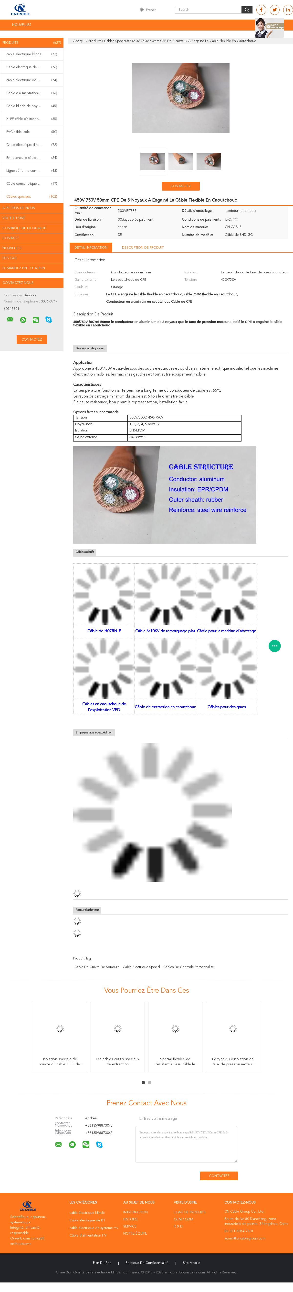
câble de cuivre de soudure (96, 967)
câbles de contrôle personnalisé (188, 967)
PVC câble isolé (31, 131)
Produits (31, 43)
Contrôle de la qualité (24, 228)
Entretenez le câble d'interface (31, 157)
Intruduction (135, 1212)
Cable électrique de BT (31, 67)
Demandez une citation (23, 268)
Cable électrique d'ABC (31, 144)
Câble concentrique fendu (31, 183)
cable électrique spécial (141, 967)
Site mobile (191, 1263)
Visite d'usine (13, 218)
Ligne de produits (190, 1212)
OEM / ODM (183, 1219)
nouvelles (11, 248)
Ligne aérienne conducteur (31, 170)
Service (129, 1226)
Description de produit (143, 247)
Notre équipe (135, 1233)
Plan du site (102, 1263)
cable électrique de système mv (31, 80)
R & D (178, 1226)
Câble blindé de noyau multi (31, 106)
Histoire (130, 1219)
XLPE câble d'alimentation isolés (31, 119)
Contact (10, 238)
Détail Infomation (90, 247)
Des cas (9, 258)
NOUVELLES (21, 25)
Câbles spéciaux (31, 196)
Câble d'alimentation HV (31, 93)
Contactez (180, 186)
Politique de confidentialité (147, 1263)
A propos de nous (18, 208)
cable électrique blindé (31, 54)
